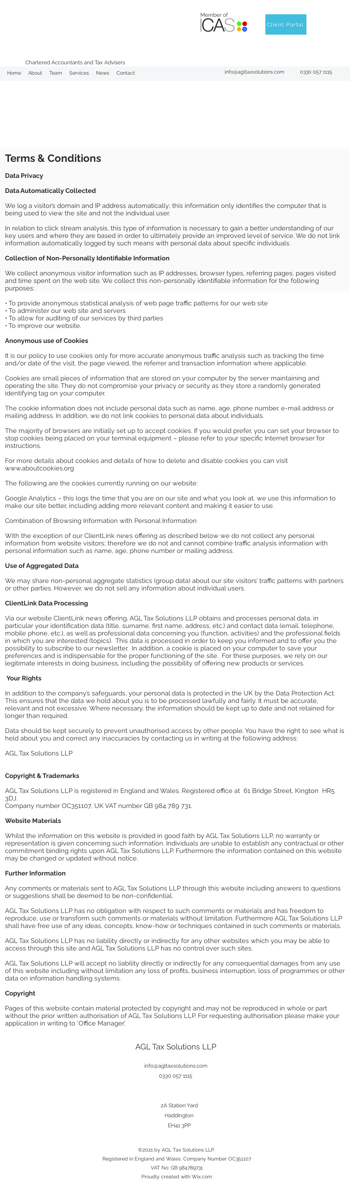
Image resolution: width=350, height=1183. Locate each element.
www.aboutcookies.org (39, 468)
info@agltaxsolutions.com (254, 72)
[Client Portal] (285, 24)
